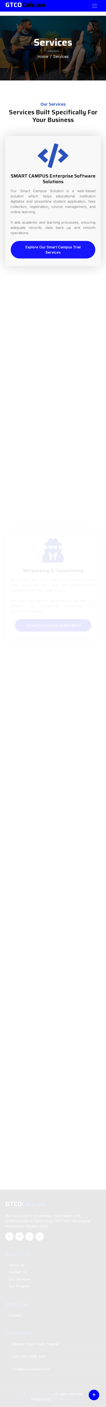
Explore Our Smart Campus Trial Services (53, 250)
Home (42, 56)
